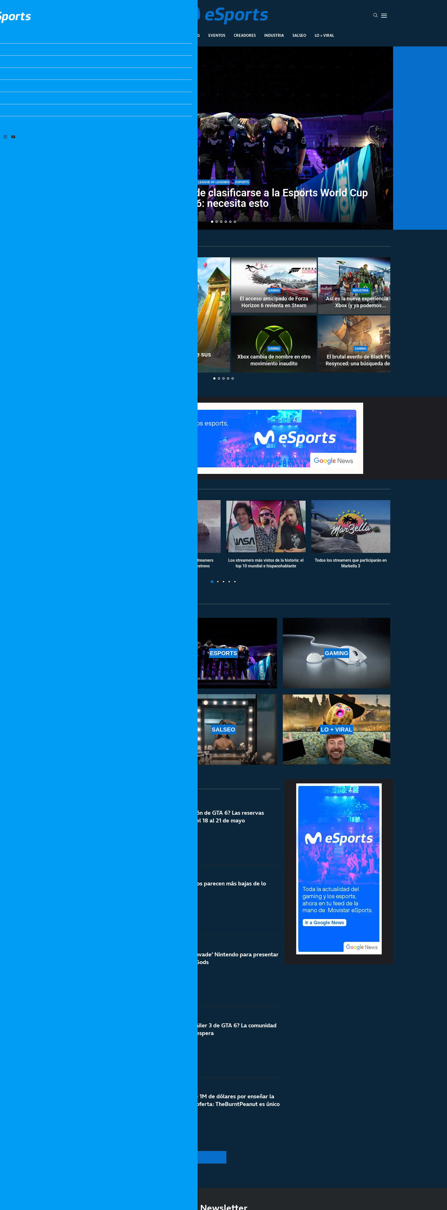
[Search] (375, 15)
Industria (274, 35)
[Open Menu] (384, 16)
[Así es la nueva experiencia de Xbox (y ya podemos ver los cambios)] (360, 285)
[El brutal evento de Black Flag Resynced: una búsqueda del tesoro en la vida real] (360, 343)
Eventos (216, 35)
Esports (167, 35)
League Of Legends (132, 35)
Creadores (245, 35)
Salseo (299, 35)
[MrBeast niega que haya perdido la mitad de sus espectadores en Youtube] (143, 314)
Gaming (192, 35)
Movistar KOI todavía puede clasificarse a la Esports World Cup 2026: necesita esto (223, 199)
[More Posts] (169, 1157)
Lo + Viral (324, 35)
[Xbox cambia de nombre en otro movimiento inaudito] (274, 343)
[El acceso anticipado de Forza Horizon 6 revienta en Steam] (274, 285)
